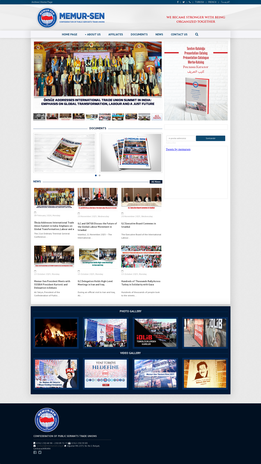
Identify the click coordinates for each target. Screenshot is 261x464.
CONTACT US (179, 34)
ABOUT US (93, 34)
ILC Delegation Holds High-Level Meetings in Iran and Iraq (95, 283)
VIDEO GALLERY (130, 353)
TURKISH (199, 2)
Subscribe (171, 142)
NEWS (159, 34)
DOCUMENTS (139, 34)
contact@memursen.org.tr (50, 445)
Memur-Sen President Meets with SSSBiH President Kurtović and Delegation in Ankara (52, 284)
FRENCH (212, 2)
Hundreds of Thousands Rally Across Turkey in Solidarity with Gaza (140, 283)
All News (156, 181)
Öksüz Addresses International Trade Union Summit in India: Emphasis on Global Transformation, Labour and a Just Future (54, 227)
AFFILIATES (115, 34)
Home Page (46, 2)
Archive (35, 2)
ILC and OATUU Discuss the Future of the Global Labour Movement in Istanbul (97, 227)
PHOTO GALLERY (130, 311)
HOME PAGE (69, 34)
